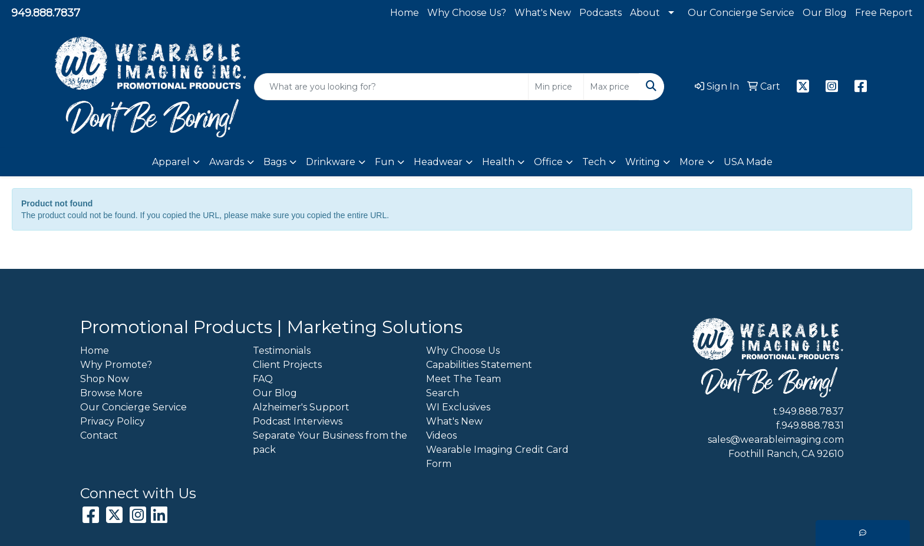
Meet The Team (463, 378)
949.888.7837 (45, 12)
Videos (441, 435)
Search (442, 393)
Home (404, 12)
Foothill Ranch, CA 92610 (786, 453)
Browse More (111, 393)
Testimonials (282, 350)
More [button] (691, 161)
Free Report (884, 12)
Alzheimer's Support (301, 407)
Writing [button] (642, 161)
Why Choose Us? (466, 12)
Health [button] (498, 161)
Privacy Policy (112, 421)
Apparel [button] (171, 161)
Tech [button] (594, 161)
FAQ (263, 378)
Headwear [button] (438, 161)
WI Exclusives (458, 407)
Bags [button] (274, 161)
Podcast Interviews (297, 421)
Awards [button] (226, 161)
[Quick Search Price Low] (556, 86)
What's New (542, 12)
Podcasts (600, 12)
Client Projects (287, 364)
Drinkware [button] (330, 161)
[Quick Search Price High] (611, 86)
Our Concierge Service (741, 12)
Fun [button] (384, 161)
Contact (99, 435)
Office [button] (548, 161)
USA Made (748, 161)
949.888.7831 (812, 425)
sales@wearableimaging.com (776, 439)
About (645, 12)
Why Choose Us (463, 350)
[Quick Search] (391, 86)
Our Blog (825, 12)
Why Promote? (116, 364)
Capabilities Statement (479, 364)
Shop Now (104, 378)
